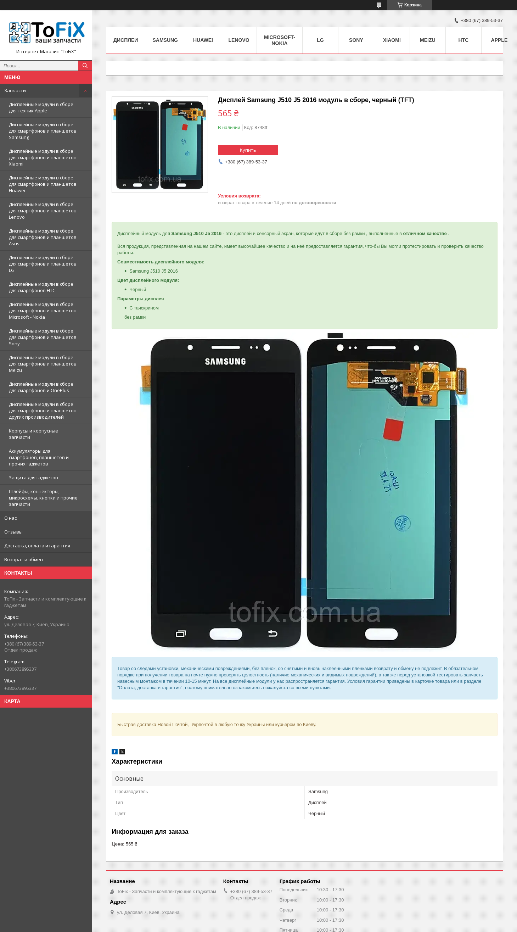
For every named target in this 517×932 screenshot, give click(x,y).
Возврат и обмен (23, 559)
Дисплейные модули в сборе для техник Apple (41, 107)
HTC (464, 40)
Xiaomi (392, 40)
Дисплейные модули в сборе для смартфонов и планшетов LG (43, 263)
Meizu (427, 40)
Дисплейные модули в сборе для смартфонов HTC (41, 287)
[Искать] (85, 65)
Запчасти (15, 90)
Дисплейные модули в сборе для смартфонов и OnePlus (41, 387)
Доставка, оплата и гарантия (37, 545)
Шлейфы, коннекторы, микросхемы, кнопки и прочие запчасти (43, 497)
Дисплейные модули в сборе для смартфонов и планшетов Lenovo (43, 210)
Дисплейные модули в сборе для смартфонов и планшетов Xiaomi (43, 157)
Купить (248, 150)
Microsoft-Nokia (279, 40)
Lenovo (238, 40)
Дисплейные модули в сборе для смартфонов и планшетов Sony (43, 337)
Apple (499, 40)
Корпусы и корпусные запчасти (33, 434)
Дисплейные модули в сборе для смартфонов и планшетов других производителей (43, 410)
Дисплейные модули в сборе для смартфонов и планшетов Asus (43, 237)
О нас (10, 518)
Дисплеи (125, 40)
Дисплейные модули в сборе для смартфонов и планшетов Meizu (43, 363)
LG (320, 40)
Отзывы (13, 532)
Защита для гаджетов (33, 477)
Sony (356, 40)
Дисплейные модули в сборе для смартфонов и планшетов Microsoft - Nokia (43, 310)
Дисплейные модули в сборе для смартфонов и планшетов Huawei (43, 184)
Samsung (165, 40)
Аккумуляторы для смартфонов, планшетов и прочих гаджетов (39, 457)
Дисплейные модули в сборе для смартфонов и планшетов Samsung (43, 130)
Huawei (203, 40)
